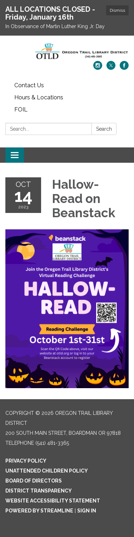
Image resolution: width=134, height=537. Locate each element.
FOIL (21, 109)
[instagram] (97, 67)
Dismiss (117, 10)
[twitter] (110, 67)
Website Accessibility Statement (52, 501)
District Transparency (38, 491)
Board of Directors (33, 481)
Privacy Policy (25, 461)
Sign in (86, 510)
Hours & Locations (38, 97)
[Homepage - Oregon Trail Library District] (67, 52)
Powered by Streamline (39, 510)
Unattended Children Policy (46, 471)
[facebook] (124, 67)
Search (104, 129)
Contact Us (29, 85)
